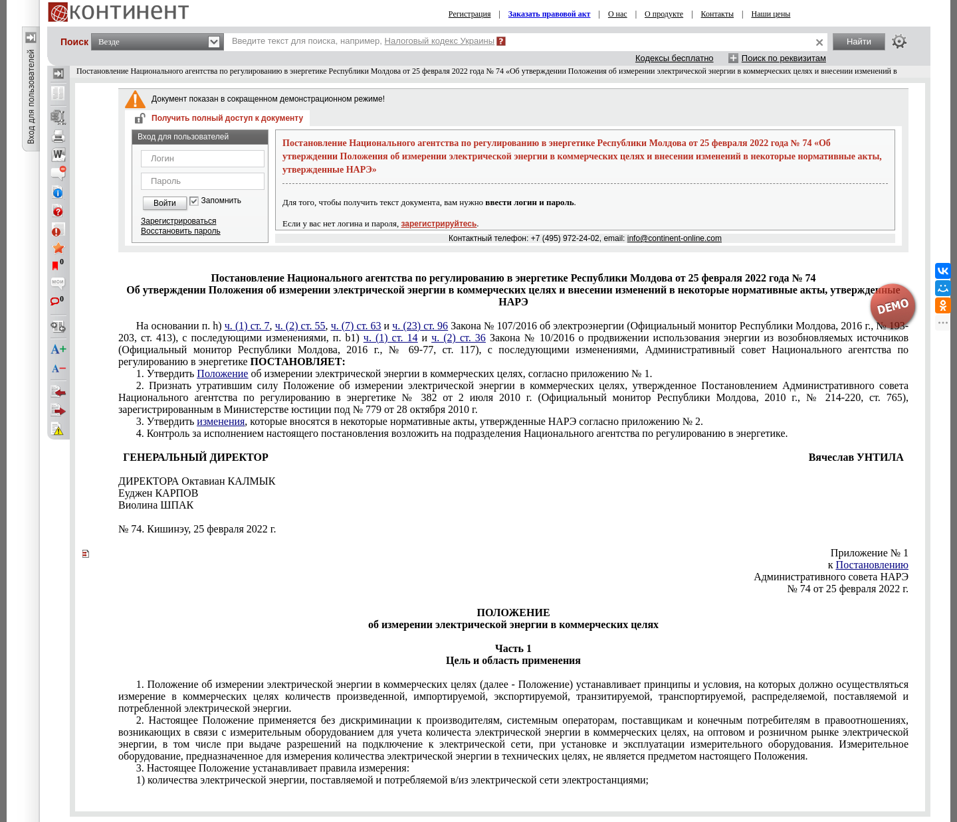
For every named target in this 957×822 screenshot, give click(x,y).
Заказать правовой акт (549, 14)
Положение (222, 373)
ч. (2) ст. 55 (300, 325)
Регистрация (470, 14)
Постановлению (872, 564)
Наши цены (771, 14)
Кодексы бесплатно (674, 58)
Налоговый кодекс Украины (440, 41)
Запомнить (221, 201)
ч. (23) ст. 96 (420, 325)
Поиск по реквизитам (784, 58)
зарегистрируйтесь (439, 223)
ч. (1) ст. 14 (391, 337)
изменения (221, 421)
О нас (617, 14)
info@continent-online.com (674, 238)
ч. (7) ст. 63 (356, 325)
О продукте (664, 14)
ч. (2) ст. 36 (458, 337)
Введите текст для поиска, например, (363, 41)
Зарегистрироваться (178, 221)
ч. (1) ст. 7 (247, 325)
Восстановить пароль (181, 231)
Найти (859, 41)
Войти (165, 203)
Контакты (717, 14)
